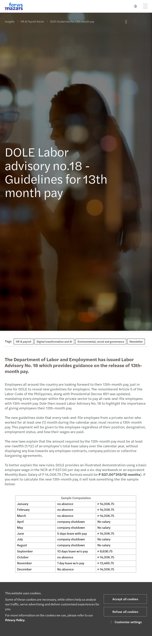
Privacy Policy (15, 620)
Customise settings (125, 622)
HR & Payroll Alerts (32, 21)
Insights (9, 21)
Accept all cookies (125, 599)
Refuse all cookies (125, 611)
